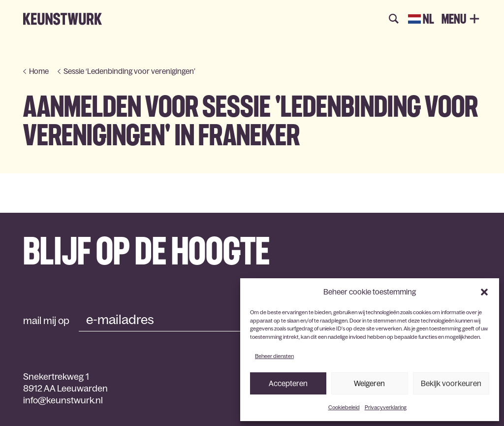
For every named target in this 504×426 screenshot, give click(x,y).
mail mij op (46, 320)
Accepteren (288, 383)
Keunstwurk (62, 19)
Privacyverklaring (386, 407)
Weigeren (369, 383)
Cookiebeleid (344, 407)
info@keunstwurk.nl (63, 400)
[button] (484, 292)
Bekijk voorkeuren (451, 383)
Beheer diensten (274, 356)
